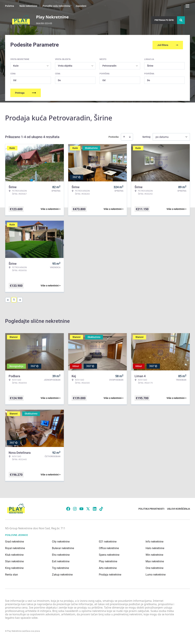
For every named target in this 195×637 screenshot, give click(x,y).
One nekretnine (154, 567)
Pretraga (25, 92)
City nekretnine (61, 540)
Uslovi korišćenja (178, 508)
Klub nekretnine (14, 554)
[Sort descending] (129, 136)
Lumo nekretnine (156, 574)
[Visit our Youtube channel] (81, 508)
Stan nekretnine (14, 560)
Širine (150, 65)
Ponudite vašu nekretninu (56, 6)
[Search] (181, 20)
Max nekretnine (155, 560)
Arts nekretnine (108, 567)
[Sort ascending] (124, 136)
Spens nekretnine (109, 554)
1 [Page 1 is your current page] (14, 299)
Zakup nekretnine (62, 574)
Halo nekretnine (155, 547)
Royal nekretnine (15, 547)
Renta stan (11, 574)
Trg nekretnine (60, 567)
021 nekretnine (107, 540)
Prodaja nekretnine (110, 574)
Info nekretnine (154, 540)
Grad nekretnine (14, 540)
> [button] (20, 299)
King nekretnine (14, 567)
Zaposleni (81, 6)
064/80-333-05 (44, 23)
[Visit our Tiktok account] (101, 508)
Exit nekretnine (60, 560)
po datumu (162, 136)
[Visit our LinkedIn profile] (95, 508)
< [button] (8, 299)
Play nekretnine (108, 560)
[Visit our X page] (88, 508)
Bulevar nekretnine (63, 547)
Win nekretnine (154, 554)
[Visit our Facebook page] (68, 508)
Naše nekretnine (28, 6)
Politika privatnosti (151, 508)
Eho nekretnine (61, 554)
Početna (9, 6)
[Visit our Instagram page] (75, 508)
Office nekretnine (109, 547)
